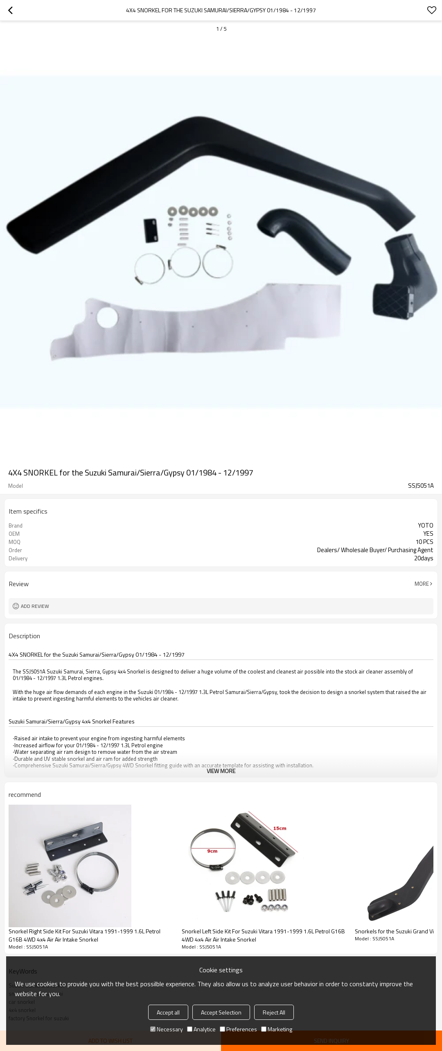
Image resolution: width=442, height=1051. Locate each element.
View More (221, 771)
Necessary (166, 1029)
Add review (35, 606)
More (422, 584)
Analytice (201, 1029)
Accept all (168, 1012)
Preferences (238, 1029)
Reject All (274, 1012)
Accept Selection (221, 1012)
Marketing (276, 1029)
